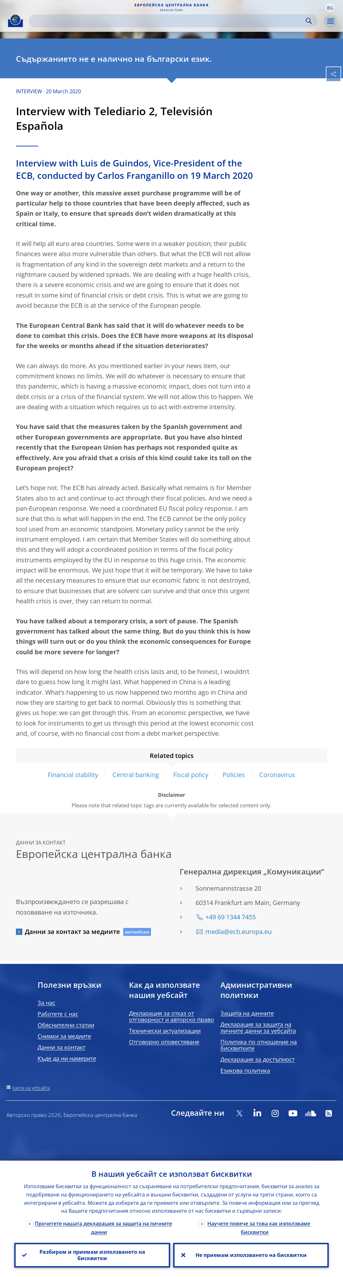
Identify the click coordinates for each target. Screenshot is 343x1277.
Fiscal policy (190, 774)
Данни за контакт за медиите (72, 931)
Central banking (135, 774)
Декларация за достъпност (257, 1059)
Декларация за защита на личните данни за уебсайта (258, 1028)
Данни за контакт (61, 1047)
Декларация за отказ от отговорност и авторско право (171, 1016)
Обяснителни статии (66, 1025)
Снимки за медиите (64, 1036)
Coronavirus (277, 774)
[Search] (168, 20)
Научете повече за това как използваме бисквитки (258, 1227)
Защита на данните (247, 1013)
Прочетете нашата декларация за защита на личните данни (103, 1227)
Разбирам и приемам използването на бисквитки (92, 1255)
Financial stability (73, 774)
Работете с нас (58, 1014)
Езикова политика (245, 1070)
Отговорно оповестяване (164, 1042)
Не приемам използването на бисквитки (250, 1255)
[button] (330, 7)
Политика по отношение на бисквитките (258, 1045)
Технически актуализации (165, 1031)
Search (309, 20)
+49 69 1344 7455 (230, 917)
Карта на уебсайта (31, 1088)
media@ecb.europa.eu (238, 931)
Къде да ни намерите (67, 1058)
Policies (234, 774)
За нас (46, 1003)
